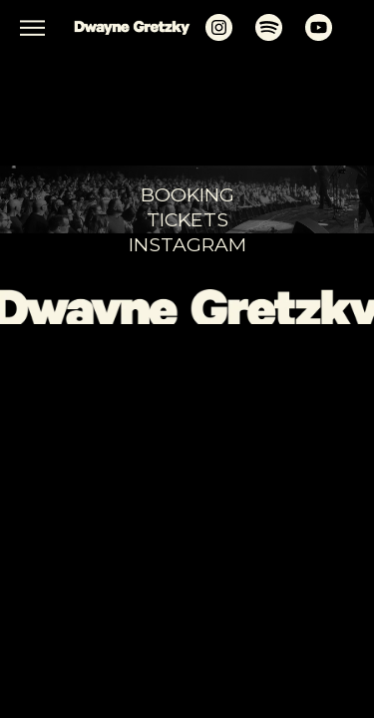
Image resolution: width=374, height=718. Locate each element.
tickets (187, 219)
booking (187, 194)
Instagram (187, 244)
